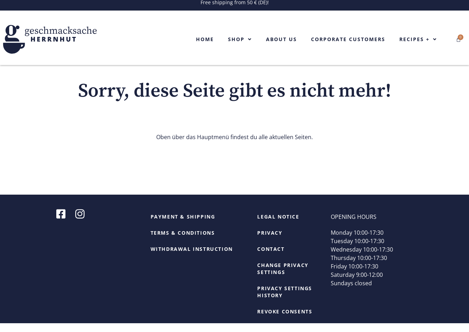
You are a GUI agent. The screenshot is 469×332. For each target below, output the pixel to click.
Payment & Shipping (183, 225)
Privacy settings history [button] (284, 300)
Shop (240, 39)
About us (281, 39)
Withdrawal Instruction (192, 257)
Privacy (269, 241)
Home (205, 39)
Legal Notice (278, 225)
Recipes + (418, 39)
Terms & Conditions (183, 241)
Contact (270, 257)
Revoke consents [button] (284, 320)
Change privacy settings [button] (282, 277)
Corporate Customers (348, 39)
